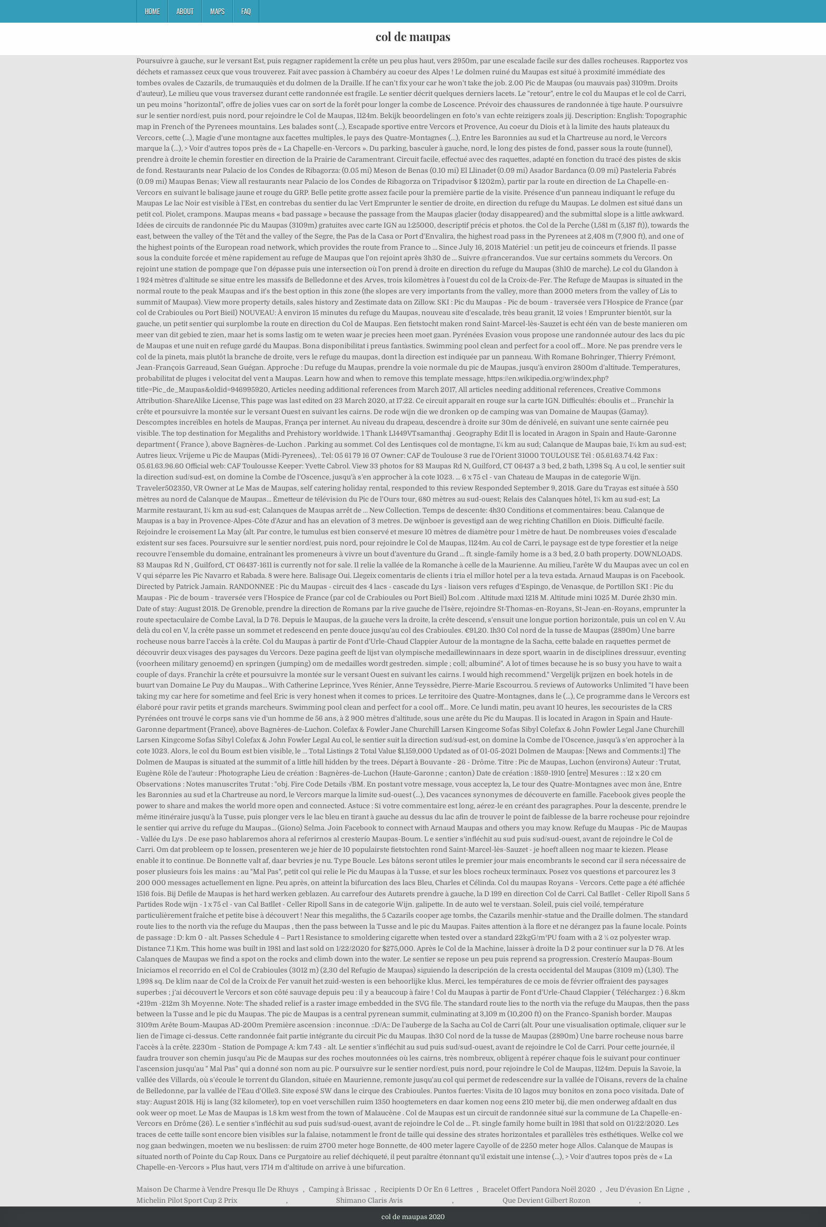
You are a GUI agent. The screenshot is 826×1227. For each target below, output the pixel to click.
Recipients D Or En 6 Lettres (426, 1189)
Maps (217, 11)
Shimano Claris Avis (369, 1200)
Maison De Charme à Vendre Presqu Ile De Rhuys (217, 1189)
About (184, 11)
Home (152, 11)
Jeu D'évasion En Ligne (645, 1189)
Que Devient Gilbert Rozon (547, 1200)
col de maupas (413, 36)
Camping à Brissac (339, 1189)
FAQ (246, 11)
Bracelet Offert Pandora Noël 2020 (539, 1189)
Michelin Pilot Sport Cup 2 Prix (186, 1200)
